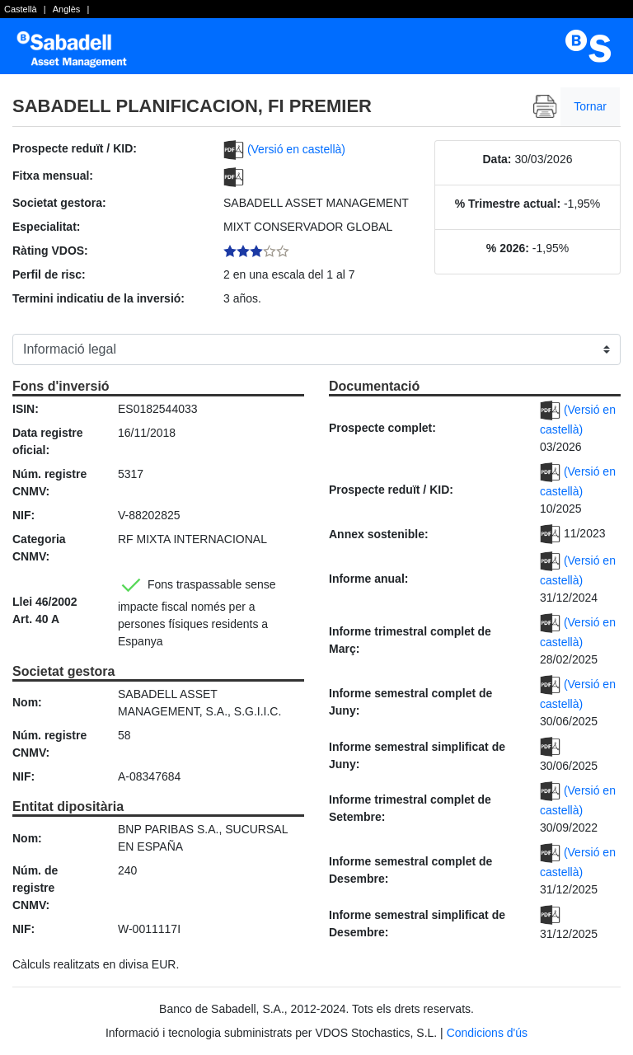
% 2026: (507, 248)
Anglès (67, 9)
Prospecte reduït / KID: (74, 148)
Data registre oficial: (47, 441)
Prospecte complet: (382, 427)
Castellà (20, 9)
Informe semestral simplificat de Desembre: (417, 923)
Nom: (27, 702)
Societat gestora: (59, 202)
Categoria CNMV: (39, 547)
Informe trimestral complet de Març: (410, 640)
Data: (497, 159)
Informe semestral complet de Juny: (410, 702)
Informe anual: (368, 578)
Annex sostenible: (379, 534)
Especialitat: (46, 226)
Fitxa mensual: (52, 175)
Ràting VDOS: (50, 250)
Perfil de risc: (49, 274)
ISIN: (25, 408)
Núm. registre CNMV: (49, 482)
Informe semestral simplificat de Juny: (417, 755)
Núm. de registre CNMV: (35, 888)
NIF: (23, 515)
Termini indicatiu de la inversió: (98, 298)
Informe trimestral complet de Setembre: (410, 808)
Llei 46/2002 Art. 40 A (44, 610)
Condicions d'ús (487, 1032)
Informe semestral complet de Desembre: (410, 870)
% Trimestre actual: (507, 203)
